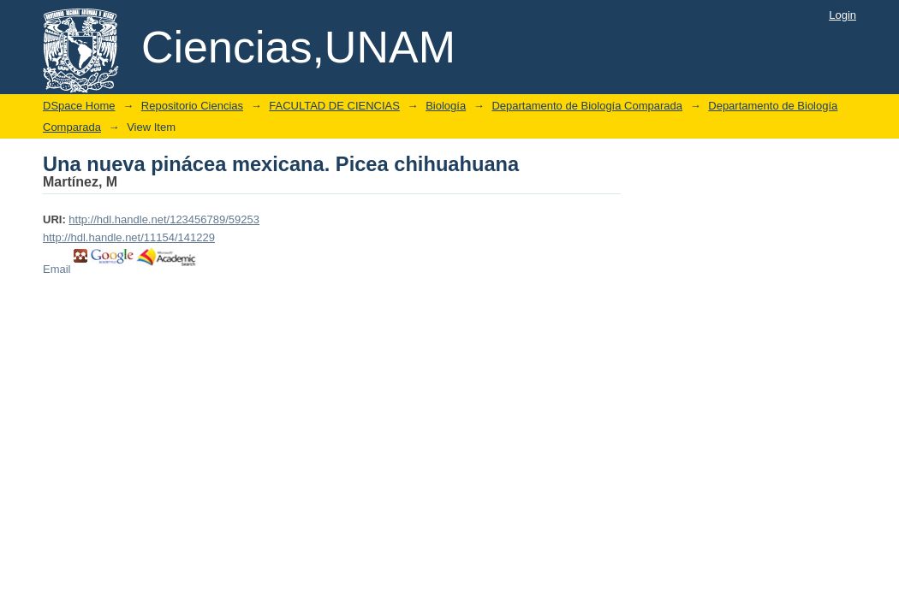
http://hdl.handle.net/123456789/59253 (163, 219)
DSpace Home (79, 105)
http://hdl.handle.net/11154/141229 (129, 237)
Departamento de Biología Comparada (586, 105)
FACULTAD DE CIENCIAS (334, 105)
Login (842, 15)
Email (57, 269)
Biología (446, 105)
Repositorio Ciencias (192, 105)
